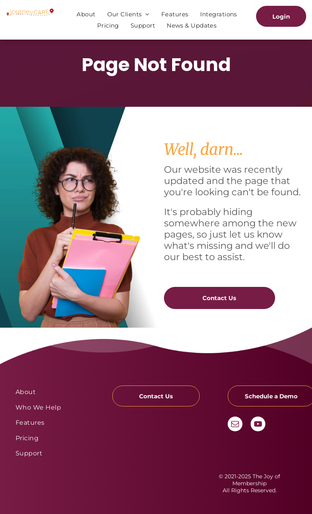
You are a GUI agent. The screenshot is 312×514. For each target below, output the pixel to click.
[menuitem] (86, 14)
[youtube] (258, 425)
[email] (235, 425)
